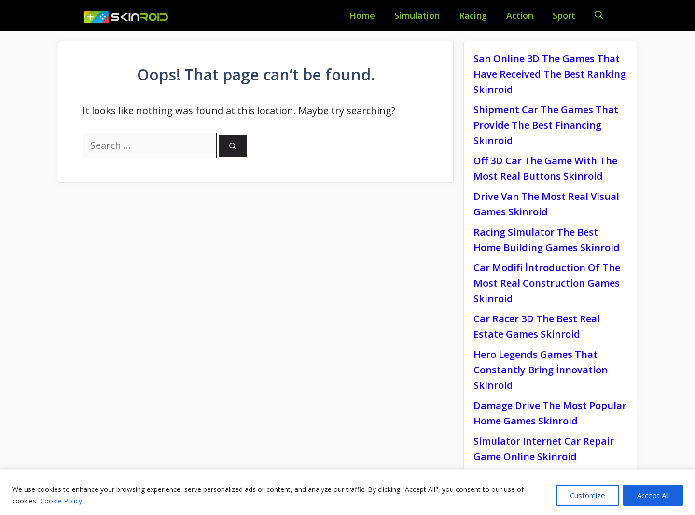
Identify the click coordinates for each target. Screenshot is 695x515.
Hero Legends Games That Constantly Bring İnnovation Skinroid (540, 370)
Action (519, 15)
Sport (564, 15)
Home (362, 15)
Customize (587, 495)
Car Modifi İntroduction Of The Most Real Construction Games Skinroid (546, 283)
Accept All (653, 495)
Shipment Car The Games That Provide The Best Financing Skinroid (545, 125)
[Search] (233, 146)
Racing (473, 15)
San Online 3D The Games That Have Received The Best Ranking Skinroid (549, 74)
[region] (347, 492)
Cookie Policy (61, 500)
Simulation (417, 15)
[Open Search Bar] (599, 15)
